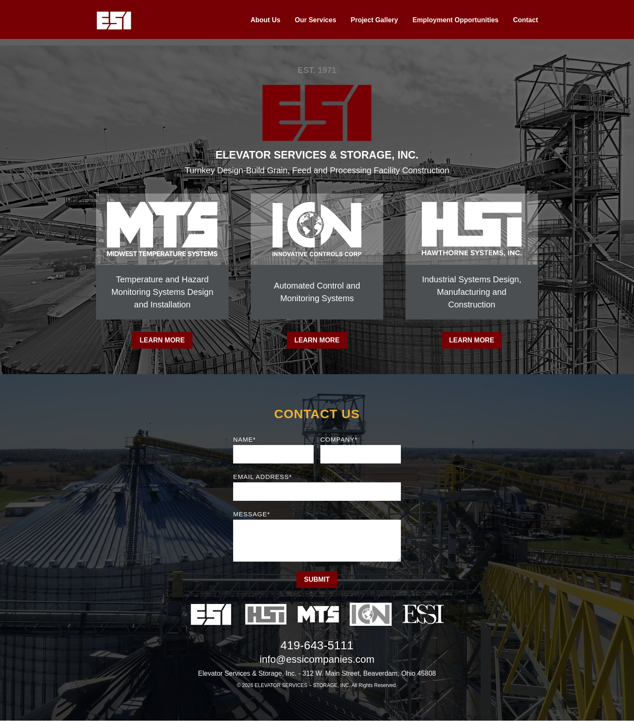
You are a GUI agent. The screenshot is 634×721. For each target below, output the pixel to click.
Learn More (162, 340)
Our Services (315, 19)
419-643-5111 (317, 645)
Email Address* (262, 476)
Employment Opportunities (456, 19)
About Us (265, 19)
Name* (244, 439)
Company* (339, 439)
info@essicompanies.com (317, 659)
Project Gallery (374, 19)
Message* (251, 514)
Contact (525, 19)
